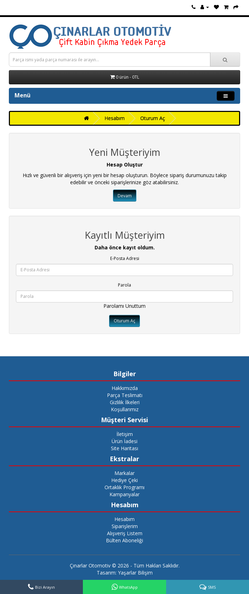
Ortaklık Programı (124, 487)
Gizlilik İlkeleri (125, 402)
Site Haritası (124, 448)
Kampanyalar (124, 494)
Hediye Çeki (124, 480)
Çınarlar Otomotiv (90, 565)
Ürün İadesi (124, 441)
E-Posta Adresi (124, 258)
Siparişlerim (125, 526)
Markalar (124, 473)
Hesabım (114, 118)
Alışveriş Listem (124, 533)
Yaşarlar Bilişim (135, 572)
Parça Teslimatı (124, 395)
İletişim (125, 434)
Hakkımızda (125, 388)
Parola (124, 285)
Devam (125, 196)
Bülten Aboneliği (124, 540)
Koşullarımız (124, 409)
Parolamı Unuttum (124, 305)
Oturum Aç (152, 118)
